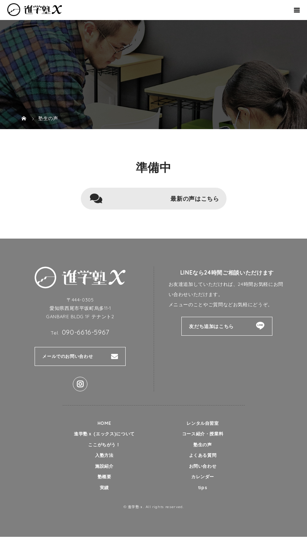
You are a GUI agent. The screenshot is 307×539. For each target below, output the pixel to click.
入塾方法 (104, 456)
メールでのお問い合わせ (69, 356)
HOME (104, 423)
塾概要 (104, 479)
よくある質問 (203, 456)
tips (203, 490)
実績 (104, 490)
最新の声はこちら (194, 198)
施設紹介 (104, 468)
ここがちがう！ (104, 445)
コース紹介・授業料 (202, 434)
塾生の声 (203, 445)
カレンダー (202, 479)
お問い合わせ (203, 468)
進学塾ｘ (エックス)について (104, 434)
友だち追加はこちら (211, 326)
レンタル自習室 (202, 423)
